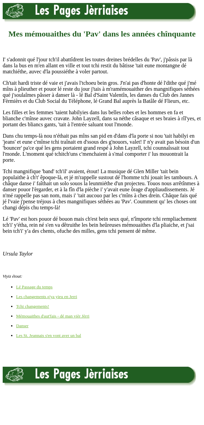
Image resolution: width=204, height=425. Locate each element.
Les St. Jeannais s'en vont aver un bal (48, 335)
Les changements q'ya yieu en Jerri (46, 296)
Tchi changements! (32, 306)
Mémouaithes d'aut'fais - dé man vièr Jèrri (52, 315)
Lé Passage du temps (34, 286)
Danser (22, 325)
